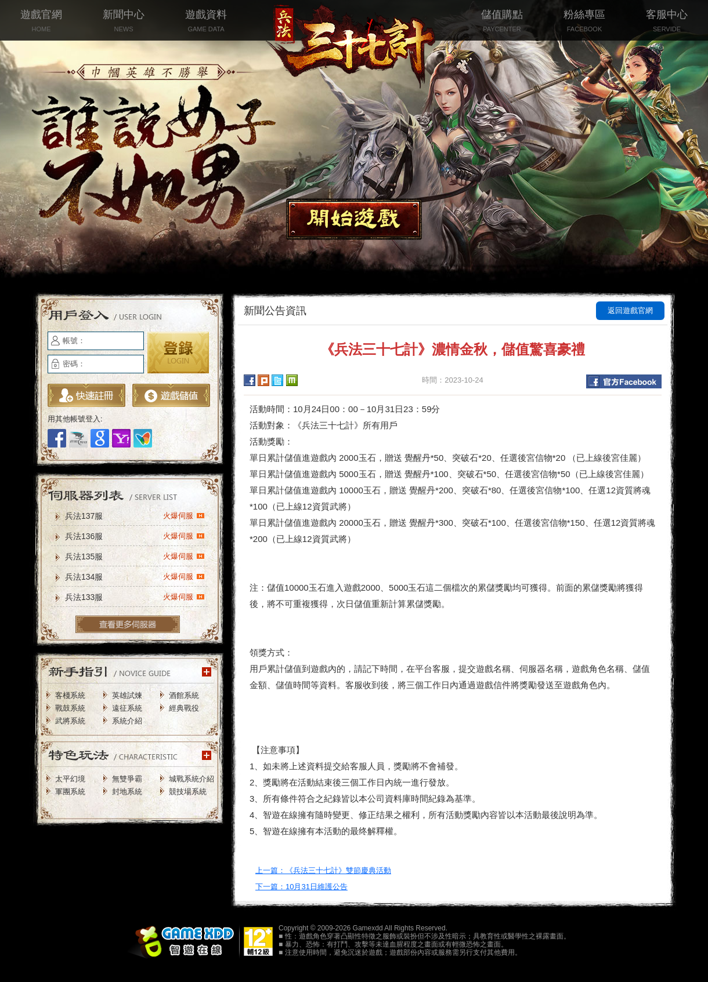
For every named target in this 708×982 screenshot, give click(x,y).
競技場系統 (188, 791)
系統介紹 (127, 721)
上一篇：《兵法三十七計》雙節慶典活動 (323, 870)
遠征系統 (127, 708)
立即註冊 (86, 395)
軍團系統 (70, 791)
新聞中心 (123, 22)
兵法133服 (135, 596)
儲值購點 (502, 22)
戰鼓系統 (70, 708)
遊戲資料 (206, 22)
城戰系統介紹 (191, 778)
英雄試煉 (127, 695)
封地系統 (127, 791)
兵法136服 (135, 535)
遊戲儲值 (171, 395)
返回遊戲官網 (630, 310)
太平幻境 (70, 778)
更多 (127, 624)
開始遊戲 (354, 219)
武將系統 (70, 721)
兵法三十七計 (354, 46)
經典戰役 (184, 708)
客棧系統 (70, 695)
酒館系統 (184, 695)
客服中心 (667, 22)
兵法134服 (135, 576)
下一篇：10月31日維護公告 (301, 886)
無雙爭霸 (127, 778)
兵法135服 (135, 556)
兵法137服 (135, 515)
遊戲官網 (41, 22)
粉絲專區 (584, 22)
